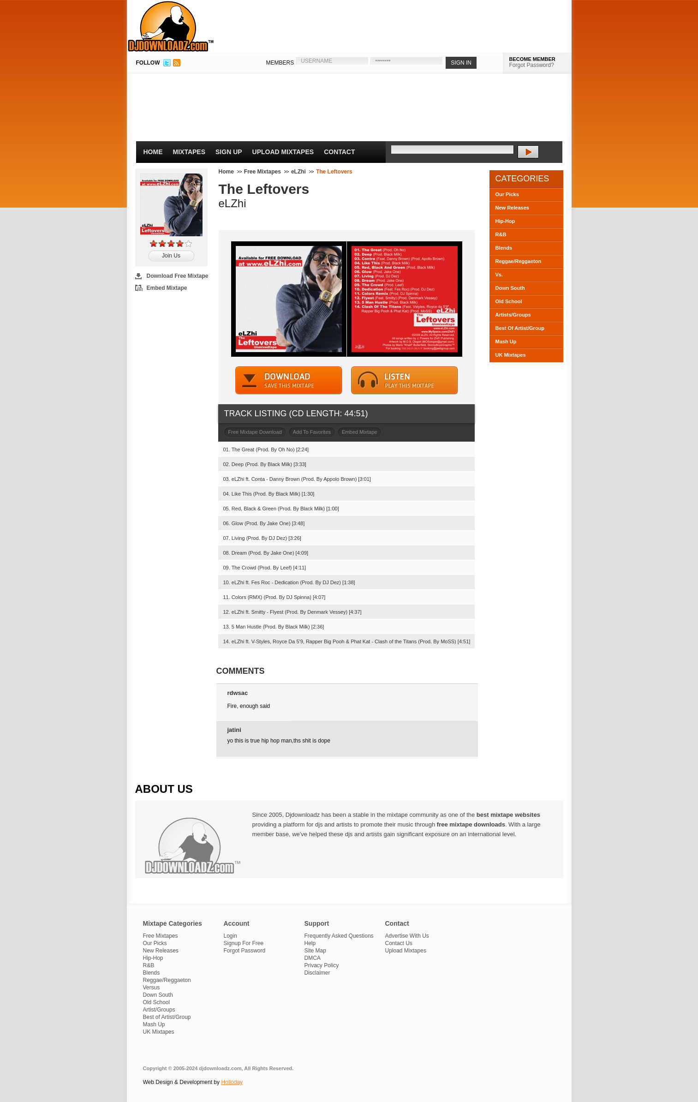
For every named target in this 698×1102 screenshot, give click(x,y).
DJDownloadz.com (171, 26)
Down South (510, 288)
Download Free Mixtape (178, 276)
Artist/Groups (159, 1009)
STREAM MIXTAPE (404, 380)
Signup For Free (244, 943)
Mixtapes (189, 152)
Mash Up (506, 341)
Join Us (171, 255)
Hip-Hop (505, 221)
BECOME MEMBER (532, 59)
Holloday (232, 1082)
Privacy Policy (321, 965)
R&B (501, 234)
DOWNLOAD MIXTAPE (288, 380)
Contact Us (398, 943)
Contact (339, 152)
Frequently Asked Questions (339, 936)
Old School (508, 301)
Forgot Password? (531, 65)
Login (230, 936)
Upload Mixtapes (283, 152)
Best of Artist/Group (167, 1017)
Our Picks (507, 194)
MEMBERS (280, 63)
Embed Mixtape (167, 288)
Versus (151, 987)
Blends (504, 248)
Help (310, 943)
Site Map (315, 950)
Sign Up (228, 152)
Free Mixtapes (262, 171)
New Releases (512, 207)
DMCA (312, 958)
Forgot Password (245, 950)
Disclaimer (317, 973)
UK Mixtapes (510, 355)
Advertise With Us (407, 936)
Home (153, 152)
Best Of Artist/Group (520, 328)
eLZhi (298, 171)
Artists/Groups (513, 314)
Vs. (499, 274)
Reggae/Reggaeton (518, 261)
